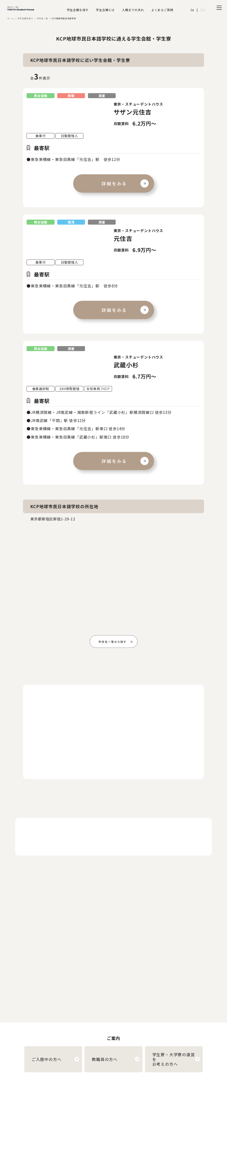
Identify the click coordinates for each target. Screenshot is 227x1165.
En (203, 9)
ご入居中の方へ (47, 1059)
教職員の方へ (104, 1059)
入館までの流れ (133, 10)
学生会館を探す (78, 10)
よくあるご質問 (162, 10)
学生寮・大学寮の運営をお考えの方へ (173, 1059)
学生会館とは (105, 10)
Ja (192, 9)
